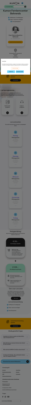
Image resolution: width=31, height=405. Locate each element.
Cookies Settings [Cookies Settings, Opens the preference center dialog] (15, 68)
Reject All (11, 71)
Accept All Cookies (19, 71)
